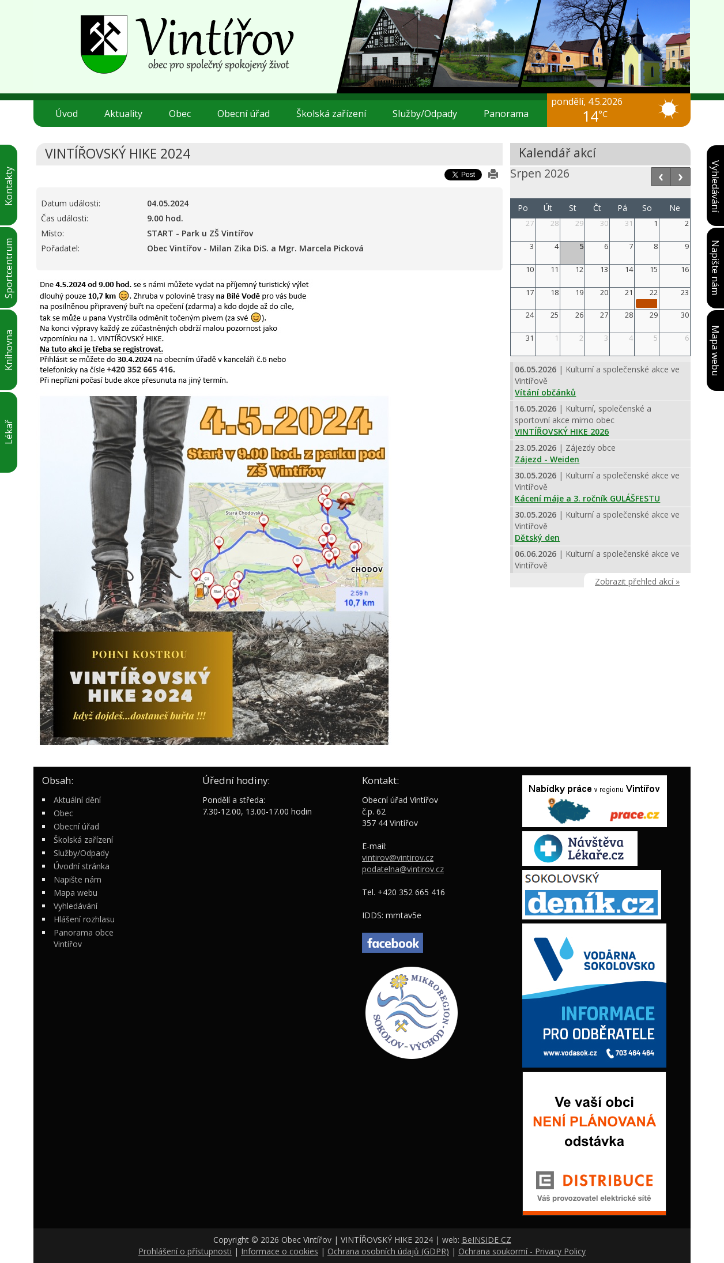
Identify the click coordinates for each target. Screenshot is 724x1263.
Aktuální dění (77, 799)
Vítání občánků (545, 392)
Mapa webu (75, 892)
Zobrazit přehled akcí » (637, 581)
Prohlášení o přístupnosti (185, 1251)
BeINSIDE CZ (486, 1239)
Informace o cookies (279, 1251)
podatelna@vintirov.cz (403, 869)
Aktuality (123, 113)
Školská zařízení (335, 113)
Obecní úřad (248, 113)
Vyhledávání (75, 905)
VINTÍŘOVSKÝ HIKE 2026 (562, 431)
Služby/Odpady (429, 113)
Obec (184, 113)
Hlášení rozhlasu (84, 919)
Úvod (66, 113)
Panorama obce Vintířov (84, 938)
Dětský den (537, 537)
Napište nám (77, 879)
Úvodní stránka (82, 866)
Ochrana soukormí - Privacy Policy (522, 1251)
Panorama (506, 113)
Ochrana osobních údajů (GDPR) (388, 1251)
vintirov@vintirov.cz (397, 857)
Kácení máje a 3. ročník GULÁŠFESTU (587, 498)
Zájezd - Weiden (547, 459)
